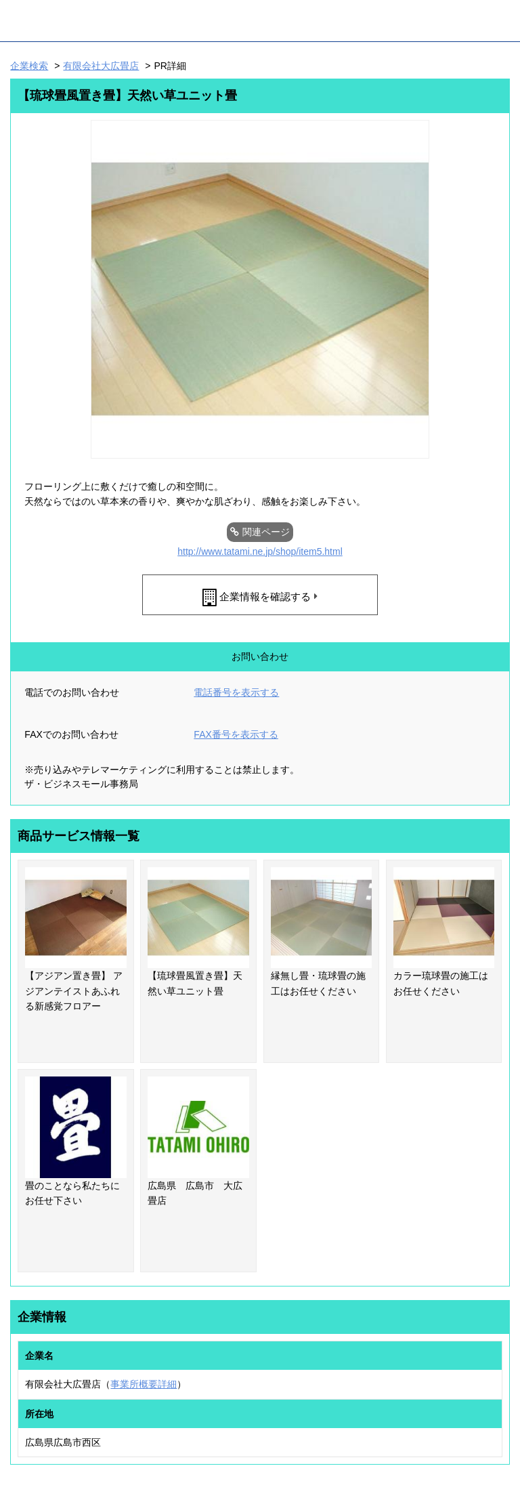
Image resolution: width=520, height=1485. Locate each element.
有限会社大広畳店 (101, 65)
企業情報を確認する (265, 596)
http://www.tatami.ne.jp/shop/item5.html (260, 551)
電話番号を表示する (236, 692)
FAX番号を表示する (236, 734)
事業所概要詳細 (143, 1384)
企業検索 (29, 65)
